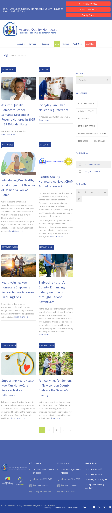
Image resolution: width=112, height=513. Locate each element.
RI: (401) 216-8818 (88, 9)
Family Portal (88, 15)
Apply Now (77, 44)
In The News (83, 118)
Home (13, 55)
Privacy (47, 507)
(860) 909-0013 (43, 485)
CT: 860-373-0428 (92, 164)
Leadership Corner (86, 126)
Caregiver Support (86, 103)
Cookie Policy (59, 507)
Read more (6, 134)
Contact (65, 44)
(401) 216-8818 (74, 479)
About (20, 44)
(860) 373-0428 (46, 479)
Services (32, 44)
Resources (83, 141)
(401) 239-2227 (71, 485)
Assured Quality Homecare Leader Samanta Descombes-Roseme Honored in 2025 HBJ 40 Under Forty (18, 114)
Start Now (90, 44)
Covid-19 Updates (86, 111)
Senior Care (99, 141)
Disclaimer (73, 507)
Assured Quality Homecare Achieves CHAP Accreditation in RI (56, 181)
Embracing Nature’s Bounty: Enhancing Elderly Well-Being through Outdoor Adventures (52, 292)
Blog (57, 44)
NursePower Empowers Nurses (92, 133)
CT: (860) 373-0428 (88, 3)
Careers (45, 44)
